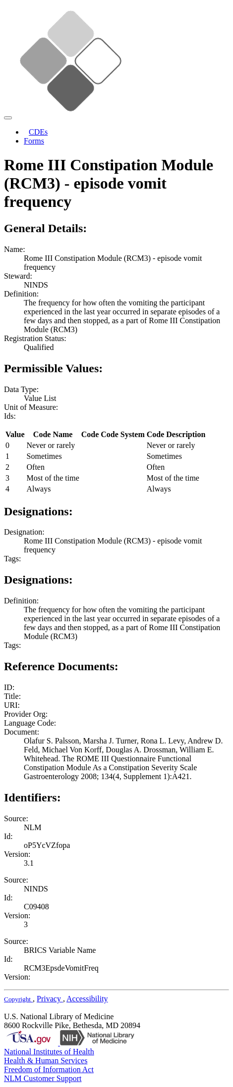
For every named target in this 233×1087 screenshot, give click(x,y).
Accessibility (87, 998)
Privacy (50, 998)
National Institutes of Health (49, 1051)
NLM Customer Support (42, 1078)
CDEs (38, 132)
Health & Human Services (45, 1060)
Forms (34, 141)
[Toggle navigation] (8, 117)
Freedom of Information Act (49, 1069)
